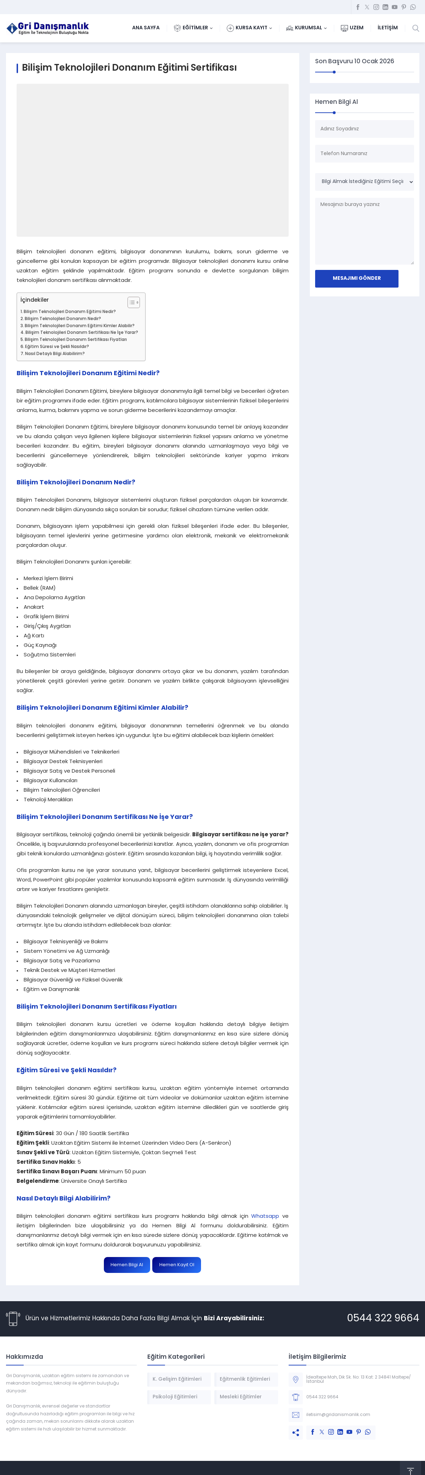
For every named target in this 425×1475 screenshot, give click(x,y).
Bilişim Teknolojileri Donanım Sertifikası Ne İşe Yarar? (81, 333)
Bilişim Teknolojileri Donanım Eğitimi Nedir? (70, 312)
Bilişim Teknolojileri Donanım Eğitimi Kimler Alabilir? (80, 326)
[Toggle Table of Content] (130, 302)
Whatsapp (265, 1216)
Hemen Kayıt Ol (176, 1265)
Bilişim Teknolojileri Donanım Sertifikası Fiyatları (76, 340)
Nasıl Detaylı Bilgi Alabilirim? (55, 354)
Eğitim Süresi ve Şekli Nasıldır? (57, 347)
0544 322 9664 (383, 1319)
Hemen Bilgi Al (127, 1265)
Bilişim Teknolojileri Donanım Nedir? (63, 319)
